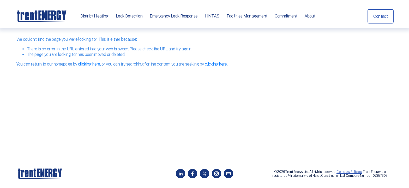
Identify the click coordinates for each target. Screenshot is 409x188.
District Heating (95, 16)
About (310, 16)
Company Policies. (349, 172)
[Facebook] (192, 173)
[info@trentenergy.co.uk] (228, 173)
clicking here (89, 64)
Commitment (286, 16)
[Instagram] (216, 173)
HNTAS (213, 16)
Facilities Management (247, 16)
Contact (379, 16)
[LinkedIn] (180, 173)
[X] (204, 173)
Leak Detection (130, 16)
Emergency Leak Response (175, 16)
